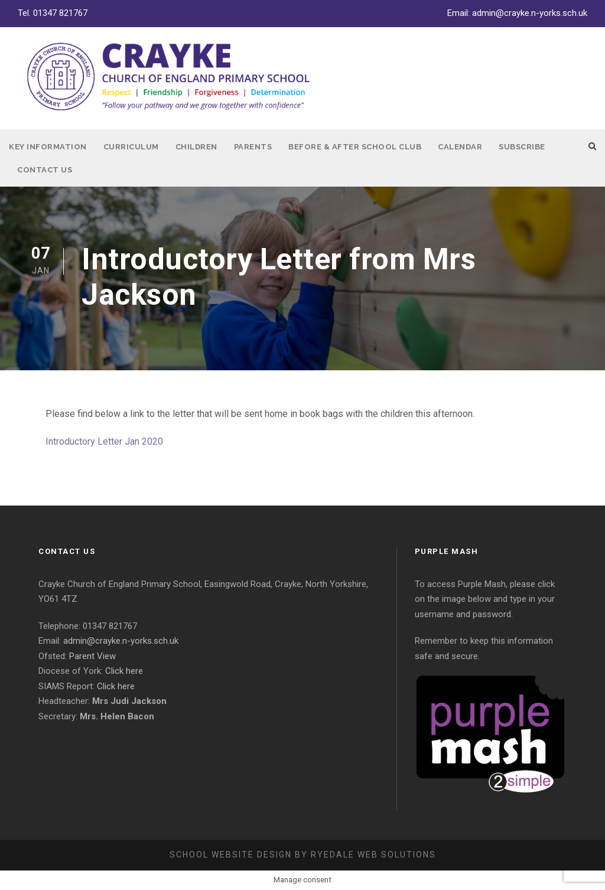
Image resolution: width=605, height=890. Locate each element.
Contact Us (44, 169)
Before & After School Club (354, 146)
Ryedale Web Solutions (373, 854)
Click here (124, 671)
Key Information (48, 146)
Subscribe (522, 146)
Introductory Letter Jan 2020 (104, 441)
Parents (253, 146)
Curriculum (131, 146)
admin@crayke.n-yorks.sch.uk (529, 13)
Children (196, 146)
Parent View (92, 656)
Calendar (460, 146)
